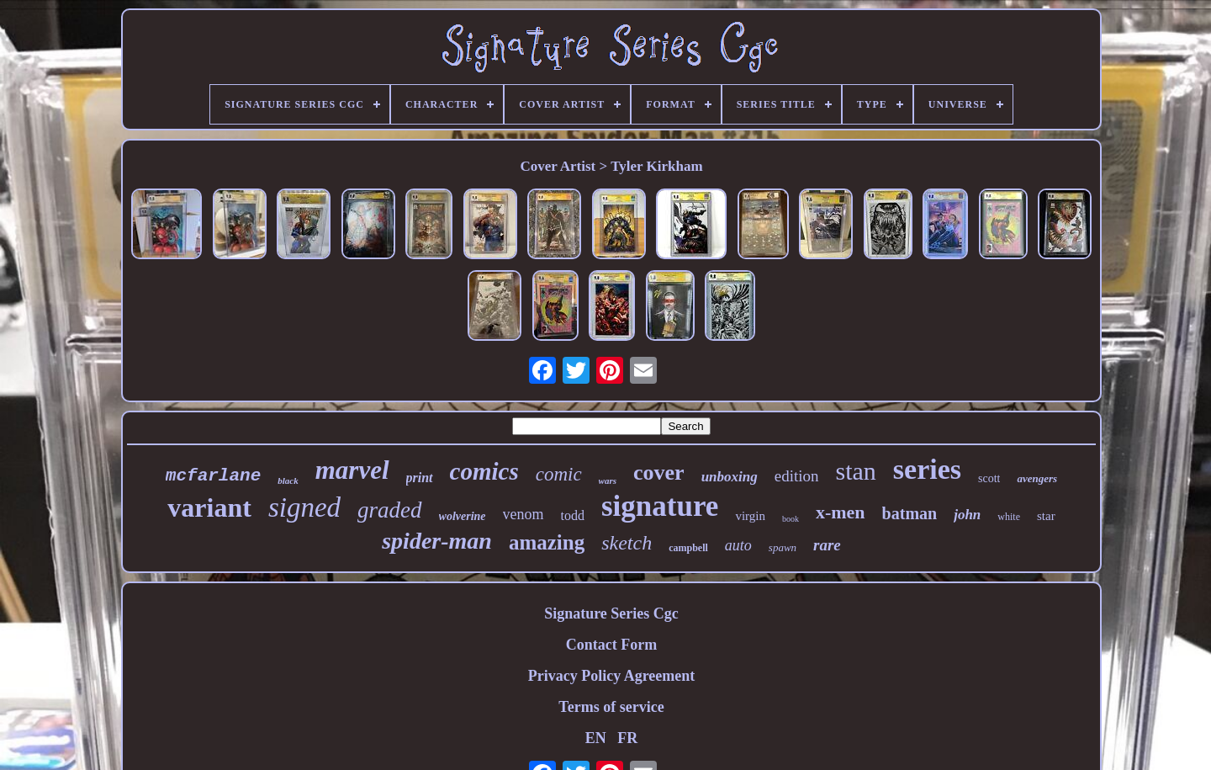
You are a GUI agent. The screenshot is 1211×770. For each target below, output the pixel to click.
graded (389, 510)
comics (484, 471)
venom (523, 514)
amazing (546, 542)
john (967, 515)
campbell (688, 548)
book (790, 518)
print (419, 477)
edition (797, 476)
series (927, 469)
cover (659, 472)
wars (607, 480)
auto (738, 545)
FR (627, 738)
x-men (840, 512)
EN (595, 738)
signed (304, 507)
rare (827, 545)
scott (989, 478)
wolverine (462, 516)
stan (856, 471)
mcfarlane (213, 476)
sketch (626, 543)
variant (209, 507)
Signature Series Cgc (611, 613)
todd (572, 515)
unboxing (729, 477)
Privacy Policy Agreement (611, 675)
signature (659, 506)
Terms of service (611, 706)
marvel (352, 470)
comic (559, 474)
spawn (782, 547)
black (288, 480)
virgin (750, 516)
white (1008, 517)
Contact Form (611, 644)
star (1046, 516)
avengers (1037, 478)
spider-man (437, 541)
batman (910, 513)
